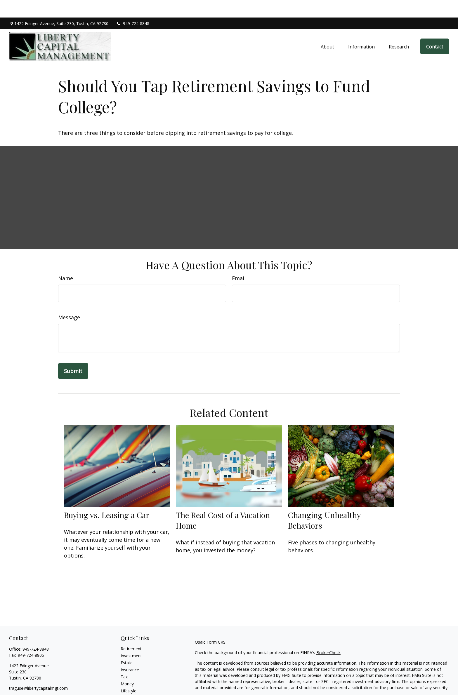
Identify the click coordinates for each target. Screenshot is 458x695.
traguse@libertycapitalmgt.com (38, 670)
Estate (127, 645)
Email (239, 260)
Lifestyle (128, 673)
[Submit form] (73, 353)
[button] (327, 29)
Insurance (130, 652)
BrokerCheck (328, 635)
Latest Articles (134, 680)
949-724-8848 (132, 6)
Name (65, 260)
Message (69, 299)
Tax (124, 659)
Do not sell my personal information (347, 686)
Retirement (131, 631)
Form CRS (216, 624)
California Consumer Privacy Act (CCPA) (387, 680)
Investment (131, 638)
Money (127, 666)
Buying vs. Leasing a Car (106, 497)
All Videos (130, 687)
